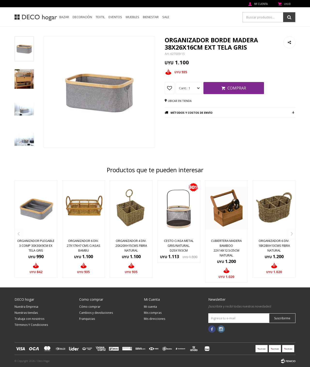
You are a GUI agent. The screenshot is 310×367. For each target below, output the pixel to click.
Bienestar (151, 17)
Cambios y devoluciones (96, 313)
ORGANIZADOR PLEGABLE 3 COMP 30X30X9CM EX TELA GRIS (35, 246)
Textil (100, 17)
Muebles (132, 17)
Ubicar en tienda (180, 101)
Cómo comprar (90, 307)
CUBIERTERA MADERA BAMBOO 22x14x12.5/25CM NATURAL (226, 248)
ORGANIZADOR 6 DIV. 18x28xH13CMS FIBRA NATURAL (274, 246)
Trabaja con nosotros (29, 319)
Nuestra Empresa (26, 307)
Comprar (236, 88)
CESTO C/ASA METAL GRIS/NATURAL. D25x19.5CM (179, 246)
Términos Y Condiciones (31, 325)
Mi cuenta (150, 307)
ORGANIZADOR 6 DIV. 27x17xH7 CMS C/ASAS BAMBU (83, 246)
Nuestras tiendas (26, 313)
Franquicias (87, 319)
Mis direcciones (154, 319)
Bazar (64, 17)
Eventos (115, 17)
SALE (165, 17)
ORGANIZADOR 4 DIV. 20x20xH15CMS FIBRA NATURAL (131, 246)
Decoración (82, 17)
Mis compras (153, 313)
